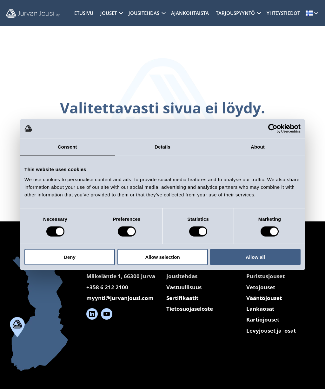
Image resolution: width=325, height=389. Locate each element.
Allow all (255, 256)
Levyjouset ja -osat (271, 330)
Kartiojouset (262, 319)
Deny (70, 256)
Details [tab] (162, 147)
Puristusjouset (265, 276)
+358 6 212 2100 (107, 287)
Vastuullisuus (184, 287)
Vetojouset (260, 287)
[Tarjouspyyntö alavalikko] (259, 12)
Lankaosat (260, 308)
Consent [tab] (67, 147)
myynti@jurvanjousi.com (120, 298)
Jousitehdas (181, 276)
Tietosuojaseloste (189, 308)
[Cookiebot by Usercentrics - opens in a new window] (273, 128)
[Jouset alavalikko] (121, 12)
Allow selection (162, 256)
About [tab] (258, 147)
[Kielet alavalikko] (316, 12)
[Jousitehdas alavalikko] (163, 12)
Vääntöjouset (264, 298)
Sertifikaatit (182, 298)
